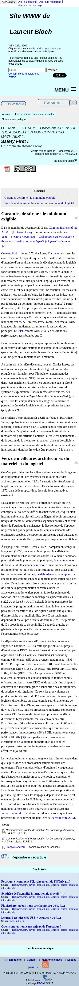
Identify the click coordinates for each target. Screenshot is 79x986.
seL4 (18, 813)
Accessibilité (9, 2)
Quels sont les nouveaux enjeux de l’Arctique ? (31, 926)
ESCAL (41, 983)
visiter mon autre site (49, 48)
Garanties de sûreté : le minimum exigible (29, 197)
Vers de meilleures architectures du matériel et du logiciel (39, 203)
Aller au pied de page (30, 5)
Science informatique (14, 119)
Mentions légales (51, 959)
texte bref (11, 253)
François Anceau (15, 847)
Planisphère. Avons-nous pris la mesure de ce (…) (33, 905)
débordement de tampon (55, 574)
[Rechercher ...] (54, 102)
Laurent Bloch (66, 160)
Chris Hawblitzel (24, 236)
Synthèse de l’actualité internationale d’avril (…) (32, 893)
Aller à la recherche (50, 1)
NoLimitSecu (17, 920)
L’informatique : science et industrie (35, 114)
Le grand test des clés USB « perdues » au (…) (31, 917)
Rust (20, 331)
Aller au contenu (27, 1)
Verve (4, 813)
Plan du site (13, 959)
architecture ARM (64, 817)
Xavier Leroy (24, 232)
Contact (30, 959)
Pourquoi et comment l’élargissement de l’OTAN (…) (35, 881)
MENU (62, 89)
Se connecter (16, 103)
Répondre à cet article (29, 857)
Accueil (6, 114)
